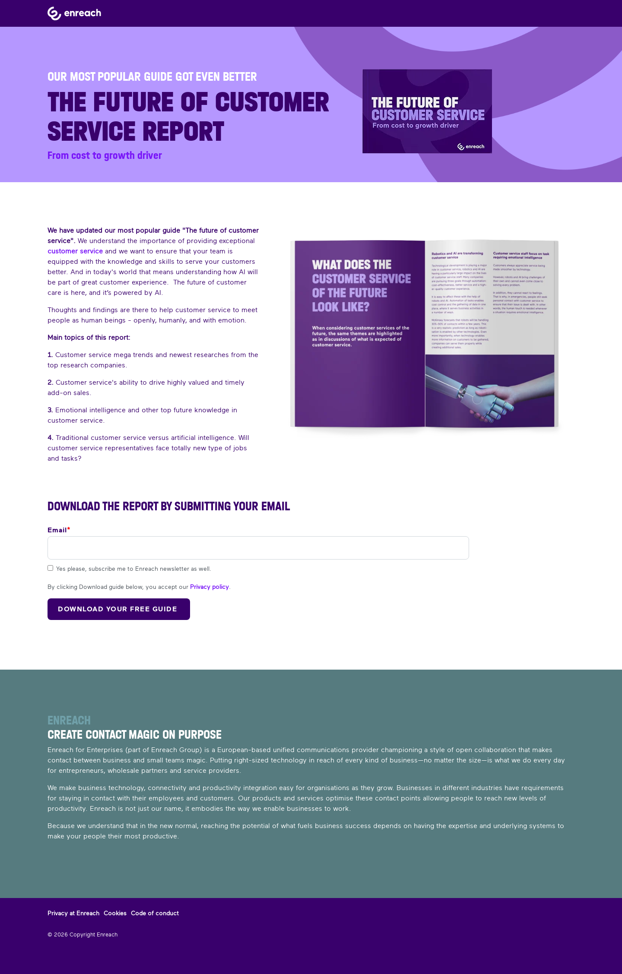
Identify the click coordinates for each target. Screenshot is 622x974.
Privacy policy (209, 587)
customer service (75, 251)
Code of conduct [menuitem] (155, 913)
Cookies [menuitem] (115, 913)
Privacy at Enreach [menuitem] (73, 913)
